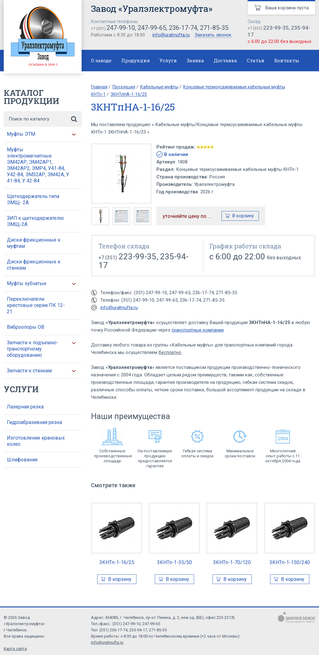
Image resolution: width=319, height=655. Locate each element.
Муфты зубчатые (26, 283)
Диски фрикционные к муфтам (33, 243)
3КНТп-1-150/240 (289, 562)
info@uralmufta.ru (171, 35)
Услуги (168, 60)
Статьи (255, 60)
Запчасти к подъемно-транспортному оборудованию (32, 349)
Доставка (225, 60)
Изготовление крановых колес (36, 441)
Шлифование (22, 460)
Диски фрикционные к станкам (33, 265)
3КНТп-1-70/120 (232, 562)
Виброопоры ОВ (25, 327)
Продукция (135, 60)
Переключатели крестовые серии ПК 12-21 (36, 305)
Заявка (195, 60)
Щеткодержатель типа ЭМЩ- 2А (33, 199)
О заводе (101, 60)
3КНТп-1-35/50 (174, 562)
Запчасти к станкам (29, 371)
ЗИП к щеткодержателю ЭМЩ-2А (35, 221)
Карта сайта (15, 648)
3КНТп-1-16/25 (116, 562)
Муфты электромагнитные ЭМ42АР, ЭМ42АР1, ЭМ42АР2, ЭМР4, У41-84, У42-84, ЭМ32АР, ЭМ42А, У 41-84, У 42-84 (38, 165)
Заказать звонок (213, 35)
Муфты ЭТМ (21, 134)
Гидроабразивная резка (34, 422)
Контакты (286, 60)
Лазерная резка (25, 407)
